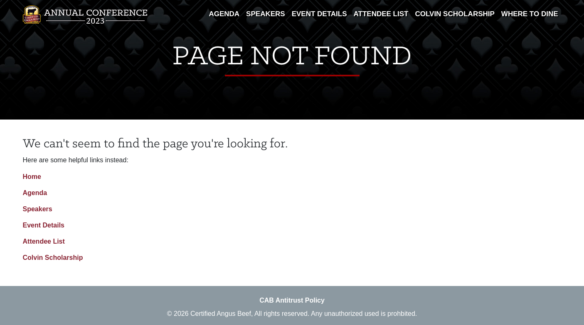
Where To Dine (529, 14)
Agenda (224, 14)
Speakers (265, 14)
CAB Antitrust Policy (292, 300)
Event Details (319, 14)
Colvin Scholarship (454, 14)
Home (32, 176)
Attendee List (381, 14)
